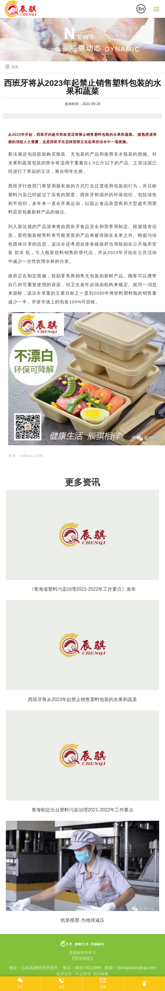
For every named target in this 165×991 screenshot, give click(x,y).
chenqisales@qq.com (136, 967)
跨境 (87, 974)
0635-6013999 (88, 967)
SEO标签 (100, 974)
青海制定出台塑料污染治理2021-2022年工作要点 (83, 809)
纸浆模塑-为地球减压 (82, 920)
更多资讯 (82, 482)
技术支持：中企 (69, 974)
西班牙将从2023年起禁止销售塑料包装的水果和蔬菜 (82, 699)
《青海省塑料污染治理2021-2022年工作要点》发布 (82, 589)
